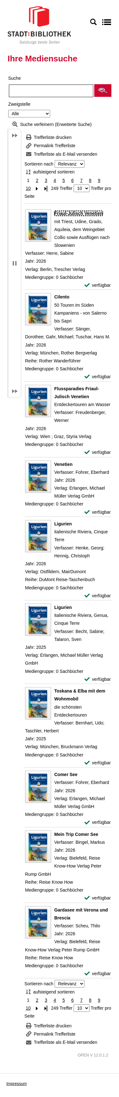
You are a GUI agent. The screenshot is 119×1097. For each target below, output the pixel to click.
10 (28, 188)
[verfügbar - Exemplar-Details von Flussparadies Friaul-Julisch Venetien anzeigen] (97, 452)
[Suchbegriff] (51, 91)
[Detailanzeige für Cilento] (61, 296)
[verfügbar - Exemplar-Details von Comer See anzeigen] (97, 822)
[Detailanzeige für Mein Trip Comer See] (76, 834)
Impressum (16, 1083)
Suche (14, 78)
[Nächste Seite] (37, 188)
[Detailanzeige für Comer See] (65, 774)
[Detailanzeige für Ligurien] (63, 523)
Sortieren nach (38, 163)
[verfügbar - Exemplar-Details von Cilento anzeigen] (97, 377)
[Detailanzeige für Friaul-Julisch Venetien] (78, 213)
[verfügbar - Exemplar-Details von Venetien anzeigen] (97, 512)
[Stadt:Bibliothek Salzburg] (39, 25)
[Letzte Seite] (46, 188)
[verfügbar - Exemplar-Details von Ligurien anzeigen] (97, 596)
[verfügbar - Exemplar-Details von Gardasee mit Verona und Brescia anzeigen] (97, 974)
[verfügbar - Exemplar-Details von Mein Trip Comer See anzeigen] (97, 898)
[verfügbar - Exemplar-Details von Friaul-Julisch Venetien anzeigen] (97, 285)
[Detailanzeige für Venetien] (63, 464)
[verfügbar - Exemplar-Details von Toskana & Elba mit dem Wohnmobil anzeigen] (97, 763)
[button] (102, 90)
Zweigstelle (19, 104)
